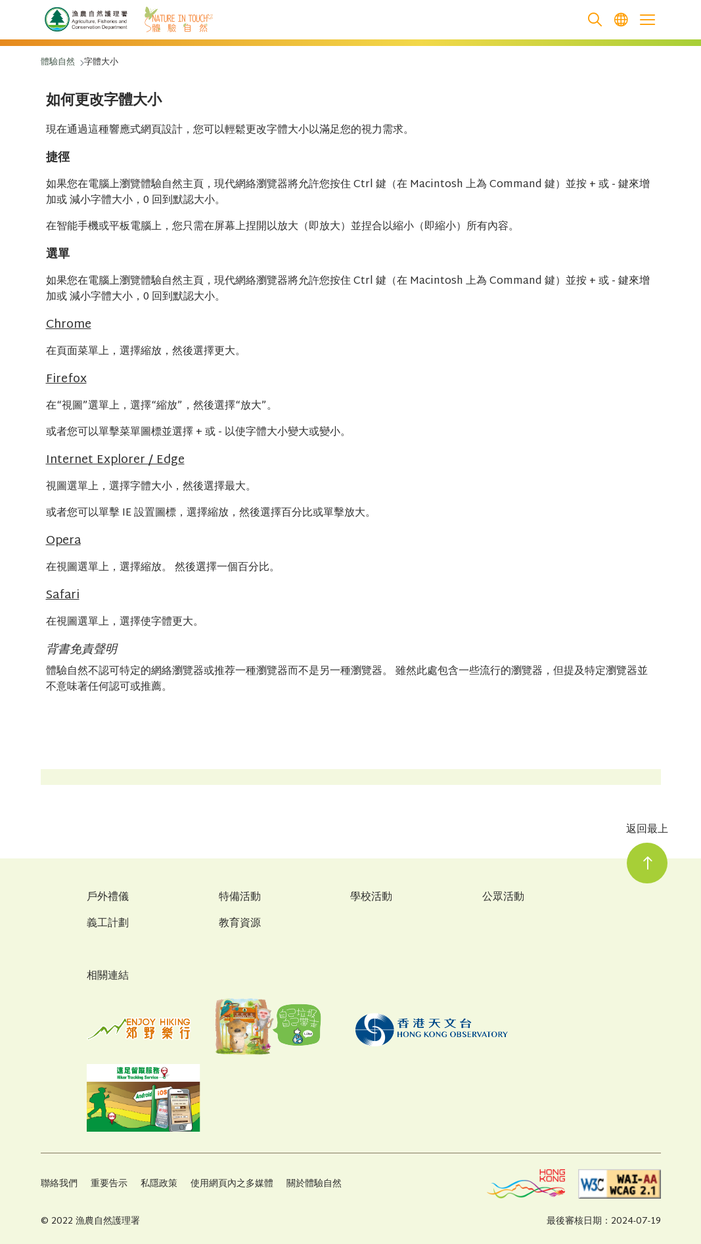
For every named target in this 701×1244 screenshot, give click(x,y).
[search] (595, 20)
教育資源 (240, 924)
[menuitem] (621, 20)
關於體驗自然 (314, 1184)
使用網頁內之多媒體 (232, 1184)
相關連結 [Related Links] (108, 976)
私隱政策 (159, 1184)
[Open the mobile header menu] (648, 19)
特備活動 (240, 898)
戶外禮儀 (108, 898)
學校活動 (371, 898)
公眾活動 (503, 898)
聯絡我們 (59, 1184)
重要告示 (109, 1184)
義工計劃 (108, 924)
